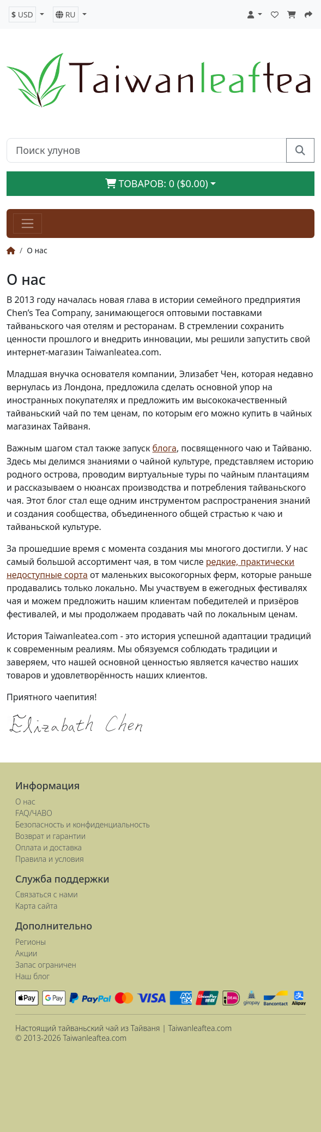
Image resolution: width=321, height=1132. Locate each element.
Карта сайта (36, 906)
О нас (25, 801)
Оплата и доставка (48, 847)
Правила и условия (49, 859)
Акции (26, 953)
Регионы (30, 942)
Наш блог (32, 976)
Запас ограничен (45, 965)
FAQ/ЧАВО (33, 813)
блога (165, 448)
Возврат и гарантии (50, 836)
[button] (26, 14)
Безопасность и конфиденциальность (82, 824)
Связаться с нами (46, 894)
